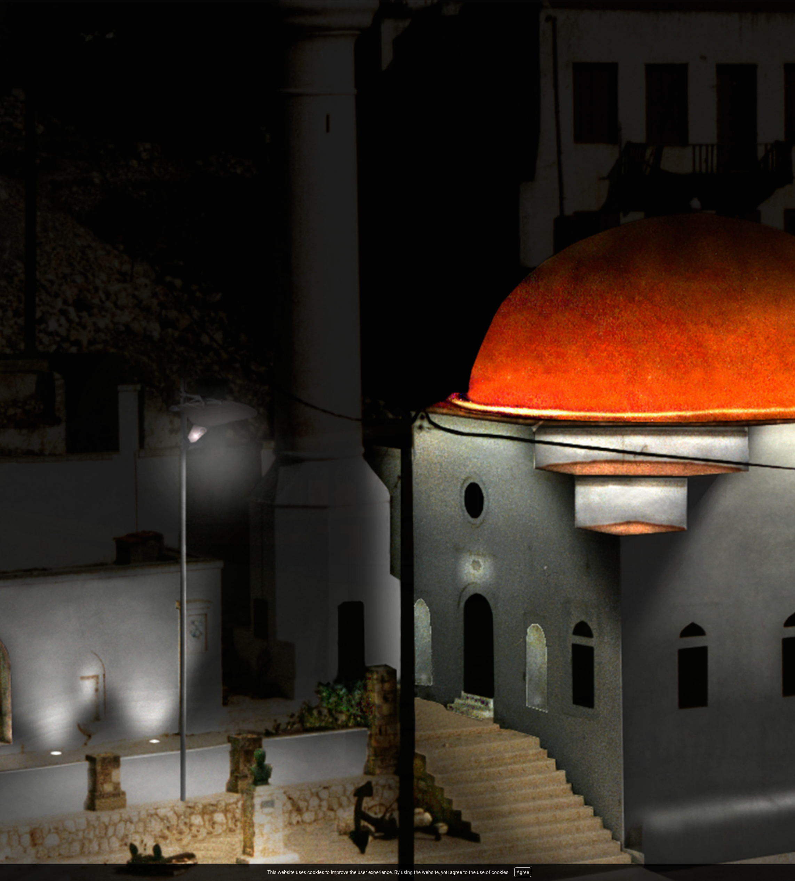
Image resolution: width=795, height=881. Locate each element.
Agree (522, 872)
